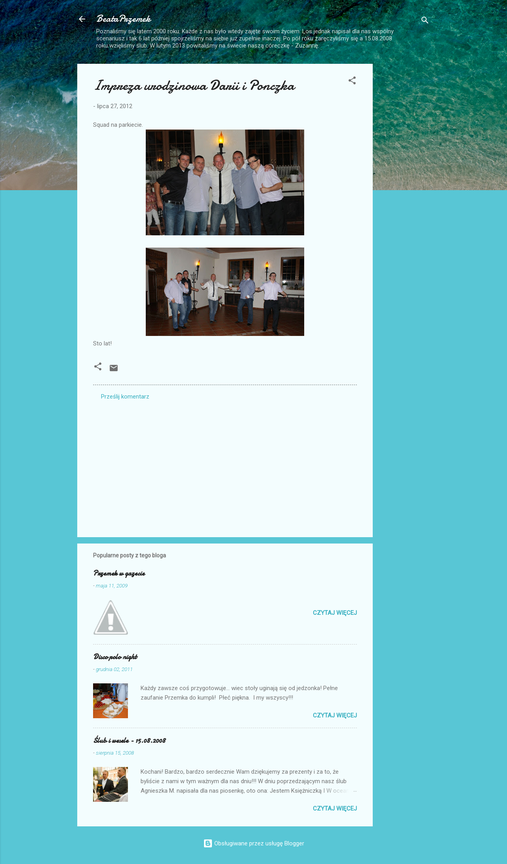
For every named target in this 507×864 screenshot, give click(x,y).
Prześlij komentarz (125, 396)
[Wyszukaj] (425, 22)
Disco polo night (115, 657)
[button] (352, 82)
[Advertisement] (404, 182)
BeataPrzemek (123, 18)
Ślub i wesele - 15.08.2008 (129, 741)
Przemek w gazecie (119, 573)
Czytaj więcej (335, 612)
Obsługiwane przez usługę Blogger (253, 843)
